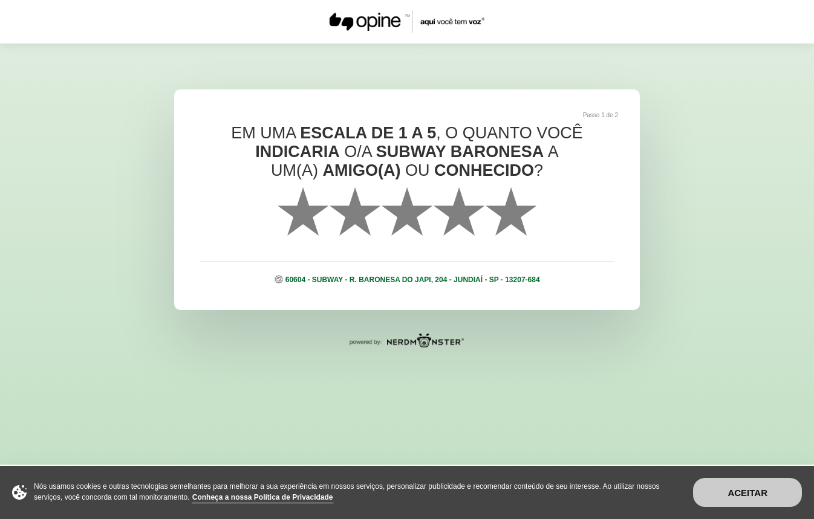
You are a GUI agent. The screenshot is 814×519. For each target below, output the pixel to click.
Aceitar (747, 493)
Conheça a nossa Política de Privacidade (262, 497)
